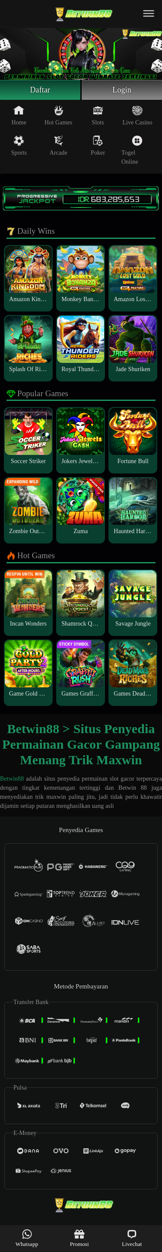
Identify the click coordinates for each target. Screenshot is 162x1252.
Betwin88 (12, 778)
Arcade (58, 145)
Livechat (132, 1238)
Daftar (40, 90)
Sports (19, 145)
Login (121, 90)
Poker (98, 145)
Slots (98, 115)
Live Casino (137, 115)
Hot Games (58, 115)
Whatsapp (27, 1238)
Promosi (79, 1238)
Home (19, 115)
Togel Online (132, 150)
